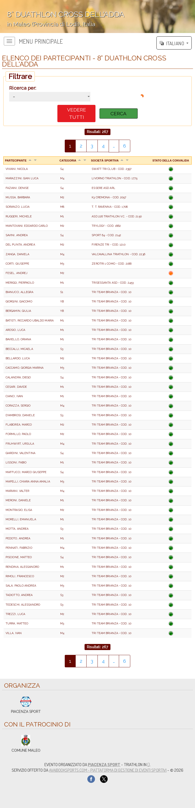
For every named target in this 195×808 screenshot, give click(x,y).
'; (97, 16)
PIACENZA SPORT (104, 764)
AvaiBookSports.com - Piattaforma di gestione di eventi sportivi (107, 770)
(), (149, 764)
